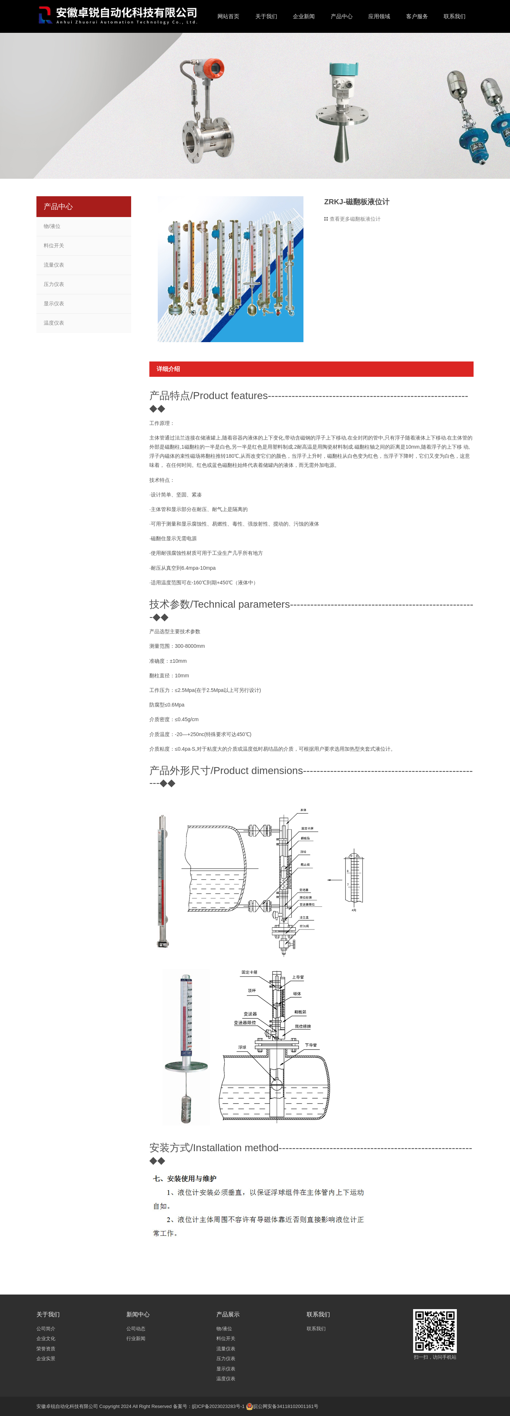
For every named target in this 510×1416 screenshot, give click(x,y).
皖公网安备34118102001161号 (285, 1406)
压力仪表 (54, 284)
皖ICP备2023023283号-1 (218, 1406)
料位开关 (54, 245)
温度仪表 (54, 323)
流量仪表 (54, 265)
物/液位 (52, 226)
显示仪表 (54, 303)
